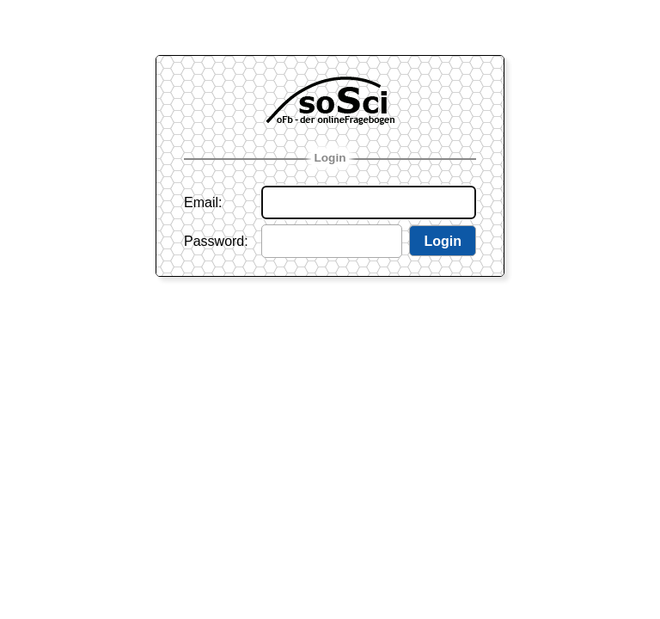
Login (330, 157)
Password (214, 241)
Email (201, 202)
